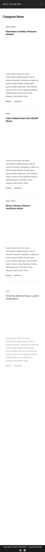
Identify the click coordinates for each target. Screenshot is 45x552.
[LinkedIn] (25, 550)
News (8, 29)
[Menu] (41, 4)
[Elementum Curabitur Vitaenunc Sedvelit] (22, 56)
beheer (8, 103)
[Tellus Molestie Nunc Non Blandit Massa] (22, 147)
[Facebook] (20, 550)
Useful (12, 29)
